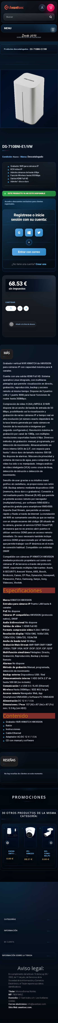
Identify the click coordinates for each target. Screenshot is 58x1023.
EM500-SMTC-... (12, 852)
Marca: (23, 157)
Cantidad (10, 302)
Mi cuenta (9, 942)
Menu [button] (7, 28)
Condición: (7, 157)
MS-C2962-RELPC (47, 853)
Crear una (41, 264)
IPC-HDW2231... (30, 853)
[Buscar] (50, 16)
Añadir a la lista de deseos (25, 324)
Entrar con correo (29, 252)
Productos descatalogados (16, 49)
